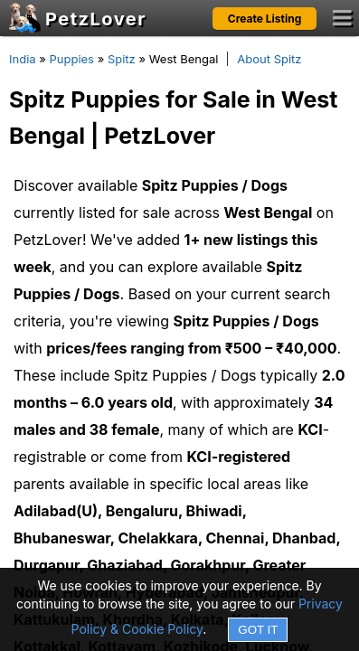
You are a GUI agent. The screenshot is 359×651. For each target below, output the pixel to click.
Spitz (122, 59)
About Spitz (269, 59)
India (22, 59)
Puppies (71, 59)
